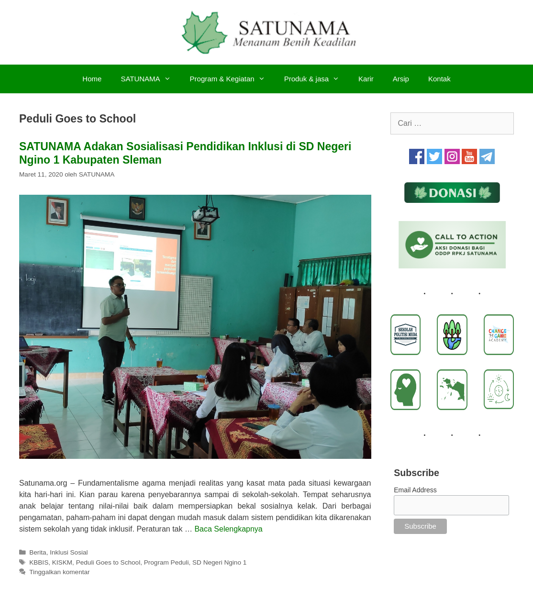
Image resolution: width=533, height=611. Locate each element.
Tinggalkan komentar (59, 572)
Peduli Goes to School (108, 562)
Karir (366, 79)
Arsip (401, 79)
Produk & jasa (316, 79)
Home (91, 79)
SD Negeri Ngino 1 (219, 562)
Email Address (415, 490)
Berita (37, 552)
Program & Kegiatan (232, 79)
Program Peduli (166, 562)
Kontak (439, 79)
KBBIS (38, 562)
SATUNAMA (150, 79)
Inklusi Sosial (69, 552)
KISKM (62, 562)
